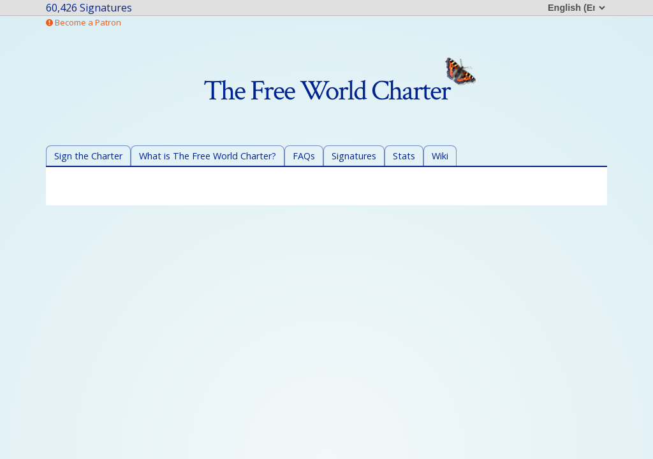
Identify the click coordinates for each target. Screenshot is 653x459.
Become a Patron (83, 22)
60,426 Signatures (89, 8)
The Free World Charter (339, 91)
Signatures (354, 156)
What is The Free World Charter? (207, 156)
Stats (404, 156)
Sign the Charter (88, 156)
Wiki (440, 156)
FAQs (304, 156)
